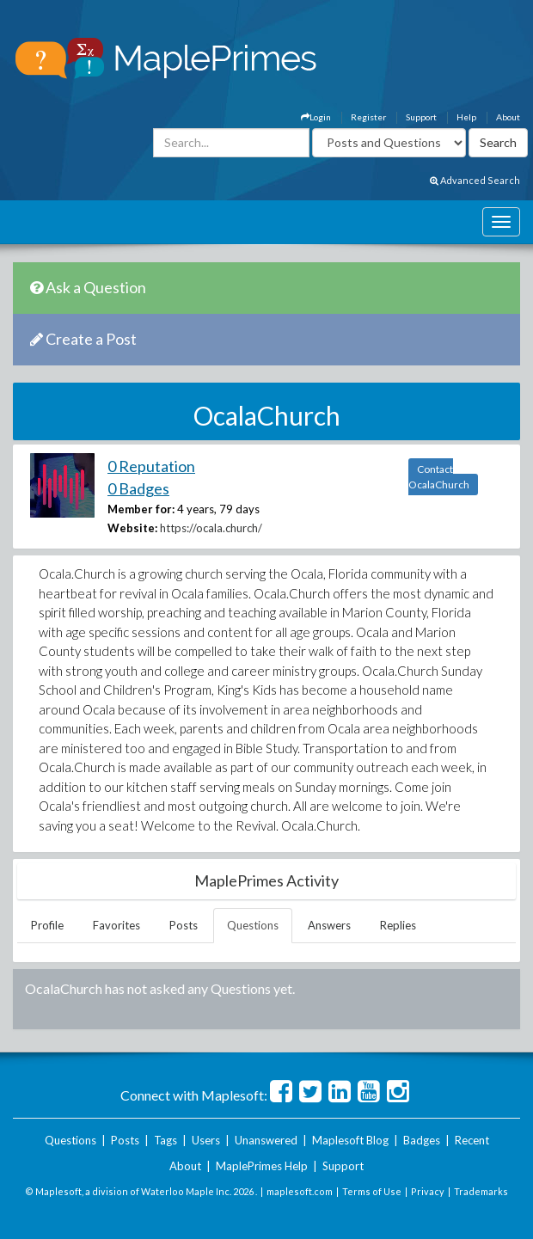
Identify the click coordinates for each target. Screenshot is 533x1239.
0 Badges (138, 488)
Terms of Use (371, 1191)
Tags (165, 1140)
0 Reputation (151, 466)
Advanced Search (475, 180)
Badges (421, 1140)
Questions (253, 925)
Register (368, 117)
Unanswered (266, 1140)
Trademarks (481, 1191)
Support (421, 117)
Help (466, 117)
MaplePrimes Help (262, 1166)
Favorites (116, 925)
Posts (183, 925)
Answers (329, 925)
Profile (47, 925)
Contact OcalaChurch (438, 477)
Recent (472, 1140)
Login (316, 117)
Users (206, 1140)
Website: (132, 528)
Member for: (141, 509)
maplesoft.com (299, 1191)
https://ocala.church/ (211, 528)
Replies (398, 925)
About (508, 117)
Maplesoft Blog (350, 1140)
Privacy (427, 1191)
